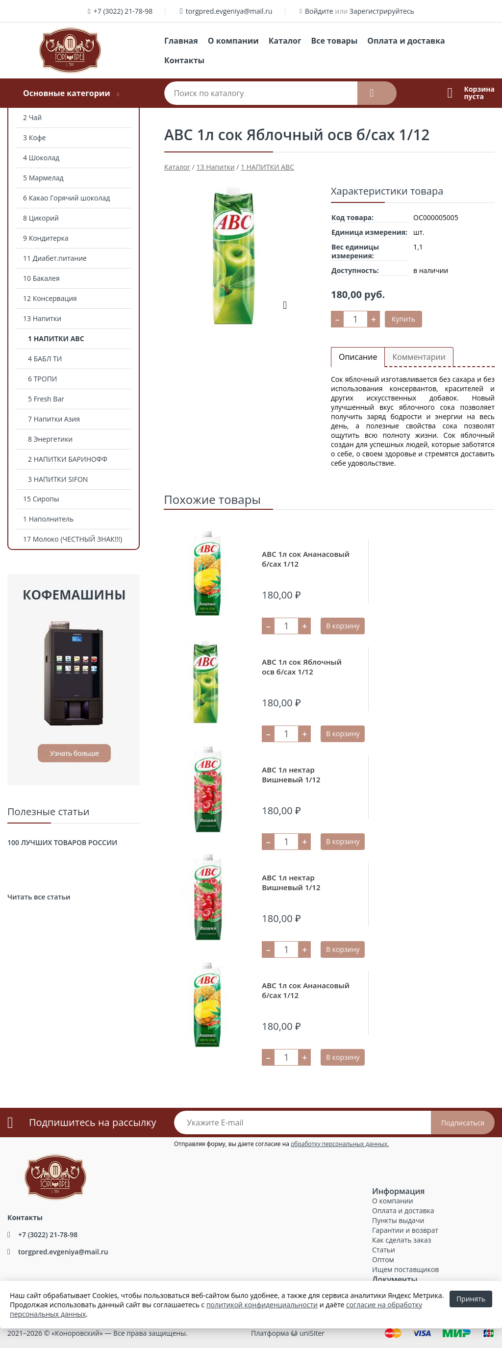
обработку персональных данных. (340, 1144)
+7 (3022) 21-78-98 (123, 11)
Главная (181, 40)
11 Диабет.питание (55, 258)
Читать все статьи (38, 896)
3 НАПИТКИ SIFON (58, 479)
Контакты (184, 60)
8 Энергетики (50, 439)
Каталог (285, 40)
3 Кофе (34, 137)
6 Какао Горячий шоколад (66, 197)
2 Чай (32, 117)
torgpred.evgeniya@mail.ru (229, 11)
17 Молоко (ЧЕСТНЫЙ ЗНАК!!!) (72, 539)
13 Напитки (42, 318)
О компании (233, 40)
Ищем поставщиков (405, 1269)
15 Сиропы (41, 498)
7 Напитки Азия (54, 419)
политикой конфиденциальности (262, 1304)
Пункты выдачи (398, 1220)
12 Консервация (50, 298)
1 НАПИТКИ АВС (56, 338)
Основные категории (66, 93)
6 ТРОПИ (42, 378)
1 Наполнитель (48, 519)
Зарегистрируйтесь (382, 11)
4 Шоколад (41, 157)
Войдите (319, 11)
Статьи (383, 1249)
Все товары (334, 40)
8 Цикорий (41, 218)
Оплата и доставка (406, 40)
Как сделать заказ (401, 1240)
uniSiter (312, 1333)
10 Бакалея (41, 278)
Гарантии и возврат (405, 1230)
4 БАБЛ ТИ (45, 358)
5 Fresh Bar (46, 398)
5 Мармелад (43, 177)
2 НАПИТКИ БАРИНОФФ (67, 459)
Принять (470, 1298)
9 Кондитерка (45, 238)
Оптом (383, 1259)
